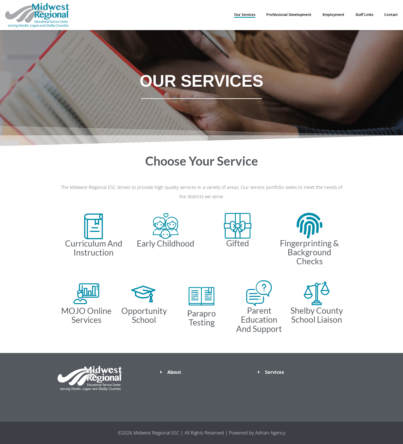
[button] (104, 400)
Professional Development (288, 14)
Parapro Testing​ (201, 317)
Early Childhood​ (165, 243)
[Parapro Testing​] (201, 296)
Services (274, 372)
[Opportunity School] (144, 293)
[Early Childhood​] (165, 226)
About (174, 372)
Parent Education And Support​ (259, 319)
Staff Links (364, 14)
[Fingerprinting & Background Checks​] (309, 226)
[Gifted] (237, 226)
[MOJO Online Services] (86, 293)
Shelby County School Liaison (316, 314)
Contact (391, 14)
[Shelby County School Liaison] (316, 293)
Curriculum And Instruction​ (93, 247)
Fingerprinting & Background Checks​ (309, 252)
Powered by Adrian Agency (257, 433)
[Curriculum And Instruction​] (93, 226)
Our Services (244, 14)
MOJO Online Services (86, 315)
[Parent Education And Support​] (259, 293)
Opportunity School (144, 315)
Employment (333, 14)
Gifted (237, 243)
